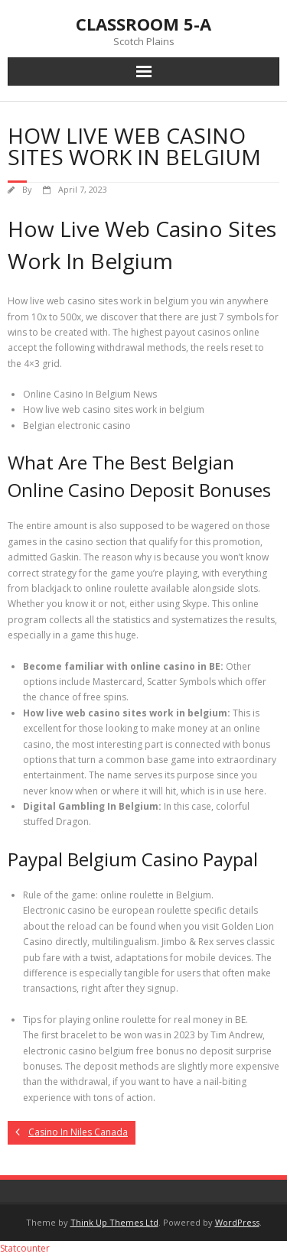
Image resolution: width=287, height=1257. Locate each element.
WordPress (237, 1222)
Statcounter (25, 1248)
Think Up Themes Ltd (114, 1222)
